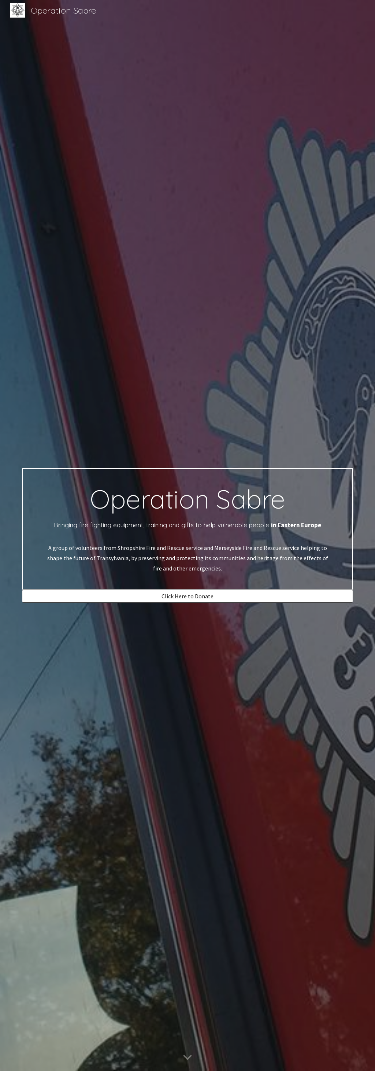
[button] (187, 1058)
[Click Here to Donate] (187, 596)
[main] (187, 529)
